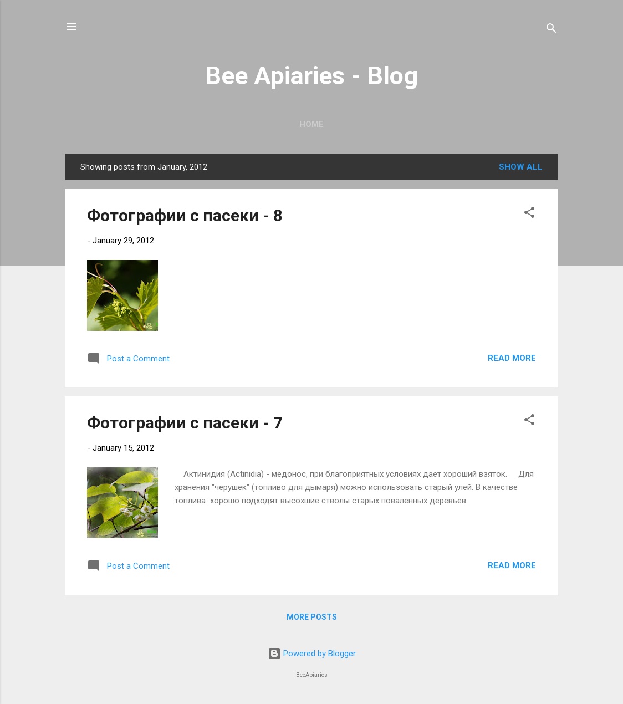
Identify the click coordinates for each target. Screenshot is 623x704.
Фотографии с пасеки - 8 (185, 215)
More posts (312, 617)
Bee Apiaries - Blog (311, 75)
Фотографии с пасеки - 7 (185, 422)
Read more (512, 358)
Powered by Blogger (312, 654)
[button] (529, 214)
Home (311, 124)
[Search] (551, 30)
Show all (521, 167)
